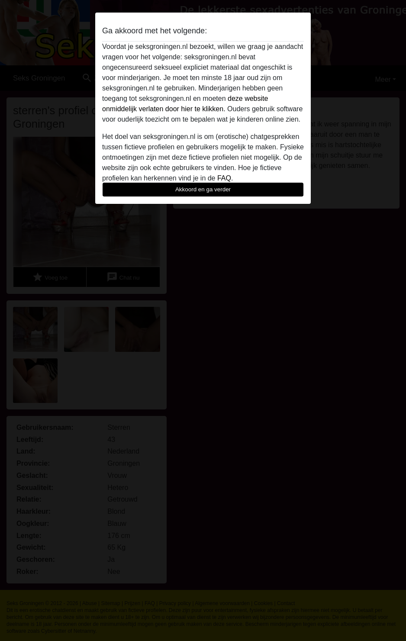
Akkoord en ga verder (203, 189)
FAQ (224, 178)
